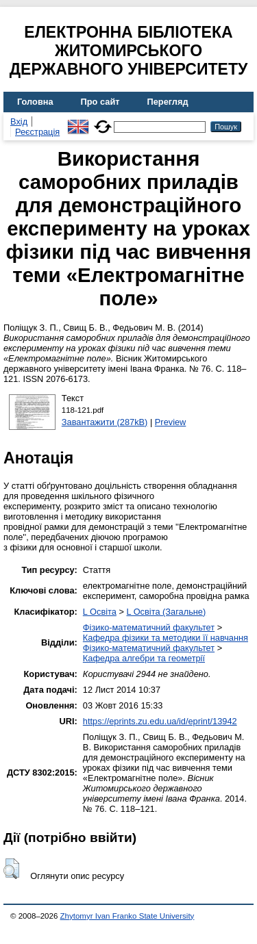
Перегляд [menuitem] (167, 102)
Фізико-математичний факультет (149, 627)
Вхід (18, 121)
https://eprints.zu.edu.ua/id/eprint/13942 (160, 721)
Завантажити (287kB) (105, 422)
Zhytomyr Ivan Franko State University (127, 916)
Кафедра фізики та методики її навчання (165, 638)
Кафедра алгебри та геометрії (144, 658)
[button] (11, 868)
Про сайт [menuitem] (100, 102)
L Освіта (100, 612)
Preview (170, 422)
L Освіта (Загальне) (166, 612)
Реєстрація (37, 132)
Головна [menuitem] (35, 102)
